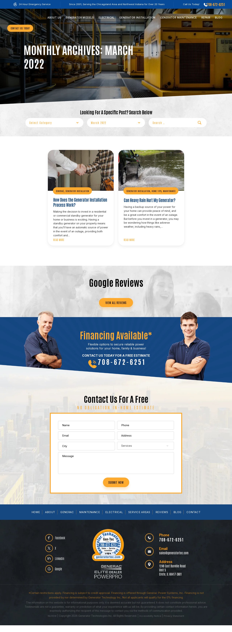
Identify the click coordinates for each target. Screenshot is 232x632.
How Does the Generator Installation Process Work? (76, 202)
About (50, 519)
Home (35, 519)
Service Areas (140, 519)
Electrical (107, 17)
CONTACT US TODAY (21, 38)
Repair (205, 17)
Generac (60, 190)
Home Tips (158, 190)
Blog (218, 17)
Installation (137, 17)
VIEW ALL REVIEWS (116, 304)
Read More (58, 240)
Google (60, 577)
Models (80, 17)
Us (54, 17)
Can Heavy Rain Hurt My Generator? (143, 202)
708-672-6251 (215, 4)
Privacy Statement (175, 622)
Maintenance (178, 17)
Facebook (61, 543)
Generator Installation (78, 190)
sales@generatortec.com (172, 559)
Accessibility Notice (150, 622)
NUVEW (51, 622)
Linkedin (61, 566)
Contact (194, 519)
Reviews (162, 519)
